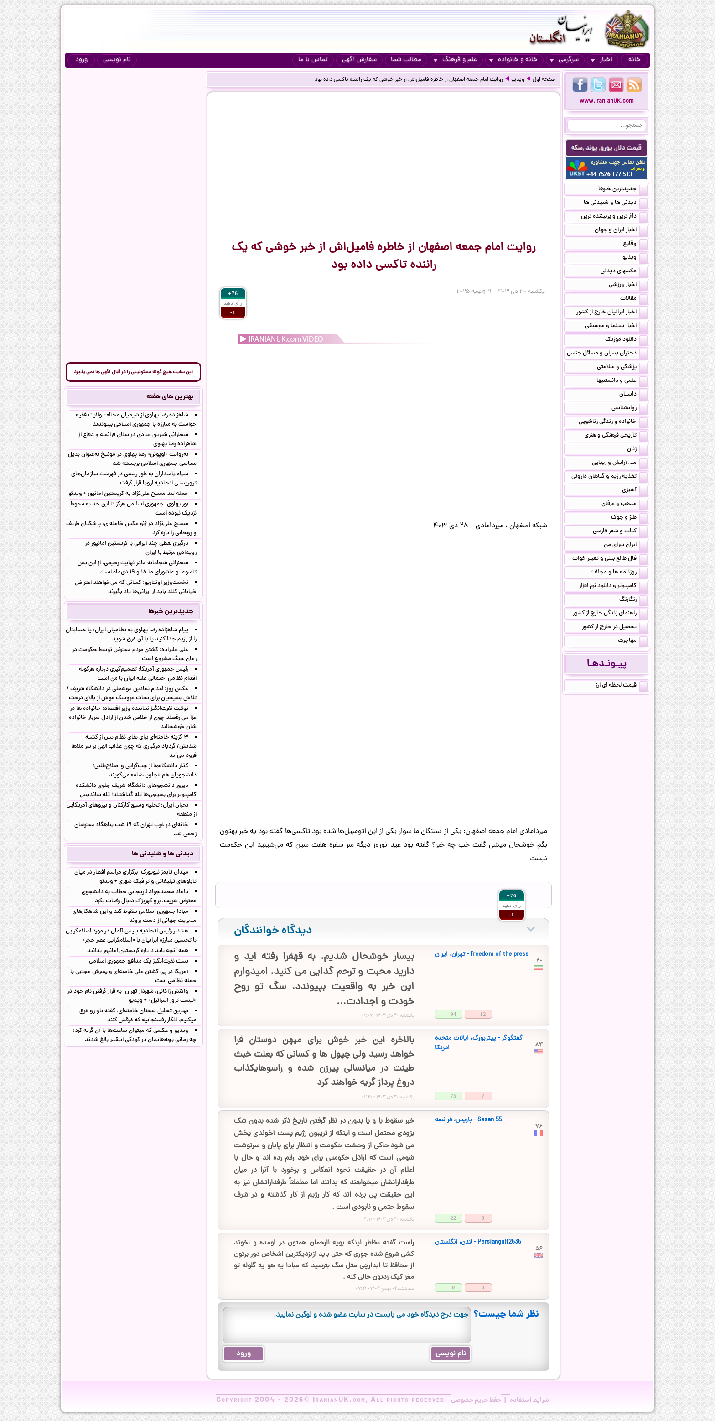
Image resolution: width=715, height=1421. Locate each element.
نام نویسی (117, 60)
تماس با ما (313, 60)
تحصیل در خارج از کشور (615, 628)
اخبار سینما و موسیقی (616, 327)
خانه (634, 60)
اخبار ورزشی (628, 286)
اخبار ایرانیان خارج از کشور (612, 313)
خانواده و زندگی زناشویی (613, 422)
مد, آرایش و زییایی (620, 463)
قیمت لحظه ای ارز (622, 686)
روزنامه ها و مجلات (619, 573)
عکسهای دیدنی (624, 272)
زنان (637, 450)
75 (453, 1095)
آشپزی (635, 491)
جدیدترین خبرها (623, 190)
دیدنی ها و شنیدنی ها (616, 203)
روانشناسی (629, 409)
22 (453, 1217)
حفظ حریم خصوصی (476, 1400)
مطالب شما (406, 60)
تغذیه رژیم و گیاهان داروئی (609, 477)
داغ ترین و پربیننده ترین (614, 217)
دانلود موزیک (626, 340)
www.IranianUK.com (607, 101)
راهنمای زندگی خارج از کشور (610, 614)
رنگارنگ (633, 600)
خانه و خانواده (513, 60)
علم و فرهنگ (455, 60)
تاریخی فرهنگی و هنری (616, 436)
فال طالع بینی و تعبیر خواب (610, 559)
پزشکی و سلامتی (622, 368)
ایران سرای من (626, 546)
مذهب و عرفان (624, 505)
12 (483, 1013)
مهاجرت (633, 641)
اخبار (601, 60)
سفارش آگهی (359, 60)
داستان (633, 395)
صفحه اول (544, 80)
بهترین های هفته (169, 396)
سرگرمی (564, 60)
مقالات (634, 299)
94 (453, 1013)
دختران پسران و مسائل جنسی (607, 354)
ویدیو (517, 80)
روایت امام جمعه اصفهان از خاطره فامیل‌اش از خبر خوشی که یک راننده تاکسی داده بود (409, 80)
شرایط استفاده (529, 1400)
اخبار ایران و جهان (621, 231)
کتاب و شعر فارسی (620, 532)
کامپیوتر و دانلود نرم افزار (613, 587)
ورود (81, 60)
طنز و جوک (629, 518)
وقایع (635, 244)
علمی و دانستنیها (622, 381)
